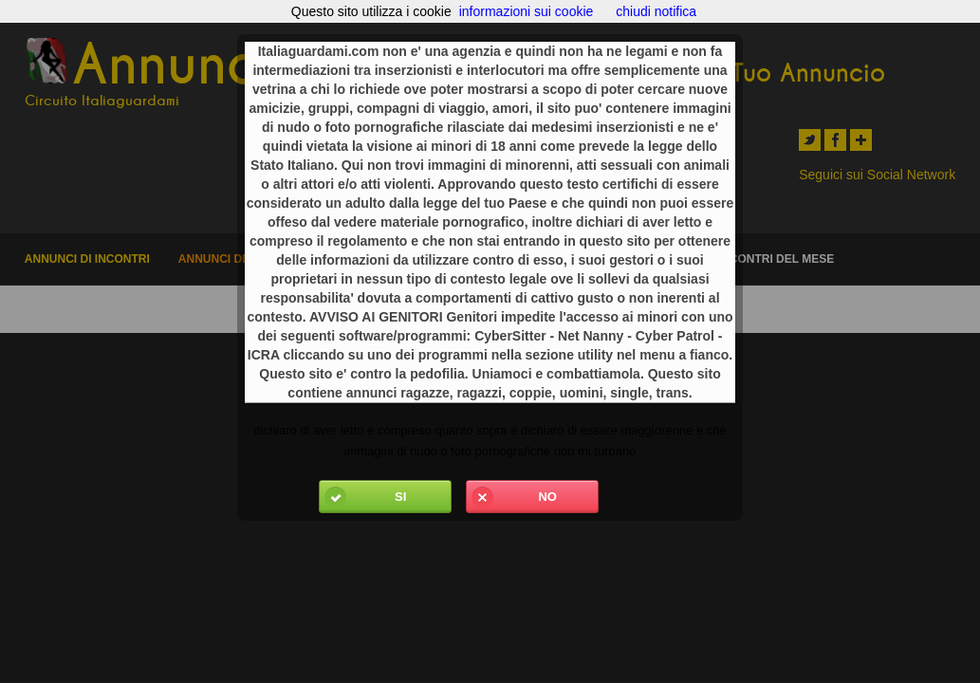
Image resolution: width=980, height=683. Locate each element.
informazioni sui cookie (526, 11)
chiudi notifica (656, 11)
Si (363, 496)
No (512, 496)
